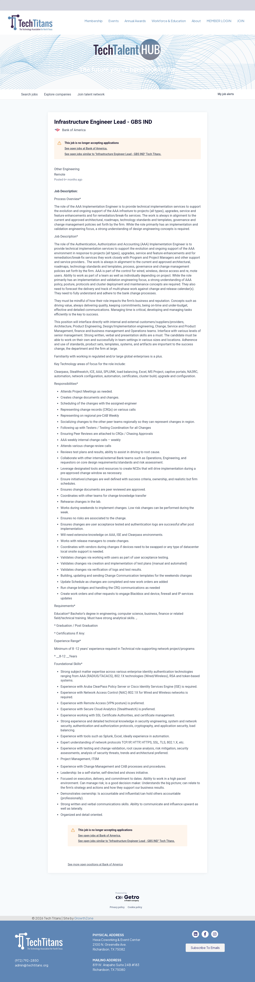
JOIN (240, 21)
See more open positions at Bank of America (95, 864)
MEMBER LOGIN (219, 21)
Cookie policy (135, 907)
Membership (93, 21)
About (196, 21)
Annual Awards (135, 21)
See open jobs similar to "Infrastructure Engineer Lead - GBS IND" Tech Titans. (113, 154)
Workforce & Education (169, 21)
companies (57, 94)
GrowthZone (83, 918)
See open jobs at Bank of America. (86, 148)
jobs (29, 94)
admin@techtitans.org (31, 965)
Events (113, 21)
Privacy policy (117, 907)
